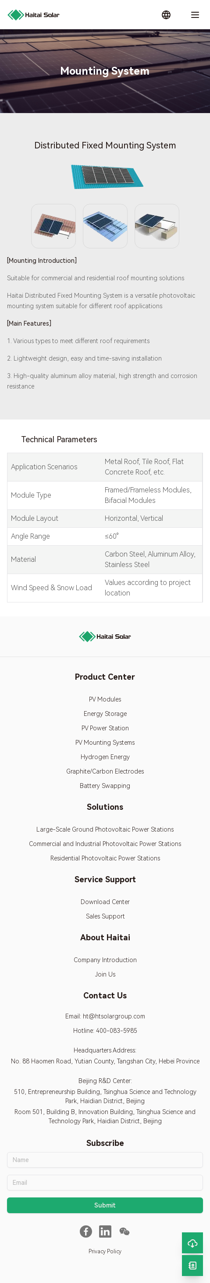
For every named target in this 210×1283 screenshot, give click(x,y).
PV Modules (105, 699)
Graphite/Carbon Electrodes (105, 771)
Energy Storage (105, 713)
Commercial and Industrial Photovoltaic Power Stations (105, 843)
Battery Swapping (105, 785)
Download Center (105, 901)
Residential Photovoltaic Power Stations (105, 858)
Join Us (105, 974)
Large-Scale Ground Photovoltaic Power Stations (105, 829)
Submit (105, 1205)
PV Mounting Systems (105, 742)
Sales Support (105, 916)
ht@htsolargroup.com (114, 1016)
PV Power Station (105, 728)
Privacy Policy (105, 1252)
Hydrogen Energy (105, 756)
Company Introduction (105, 959)
